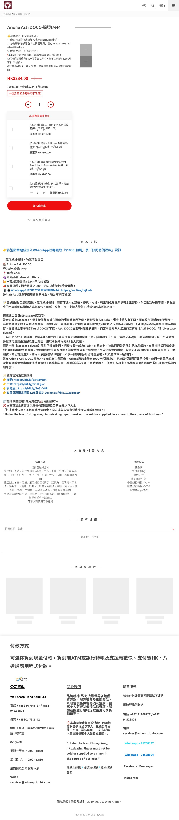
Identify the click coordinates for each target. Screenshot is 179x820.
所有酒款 (17, 14)
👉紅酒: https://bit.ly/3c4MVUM (25, 379)
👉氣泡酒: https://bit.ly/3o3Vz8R (25, 388)
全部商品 (7, 14)
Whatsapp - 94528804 (139, 754)
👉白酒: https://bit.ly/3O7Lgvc (24, 384)
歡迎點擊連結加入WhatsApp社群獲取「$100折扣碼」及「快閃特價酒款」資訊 (64, 250)
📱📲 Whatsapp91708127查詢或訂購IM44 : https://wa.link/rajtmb (47, 290)
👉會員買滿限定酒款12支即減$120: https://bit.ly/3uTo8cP (41, 392)
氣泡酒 (27, 14)
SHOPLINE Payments (95, 815)
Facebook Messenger (139, 766)
